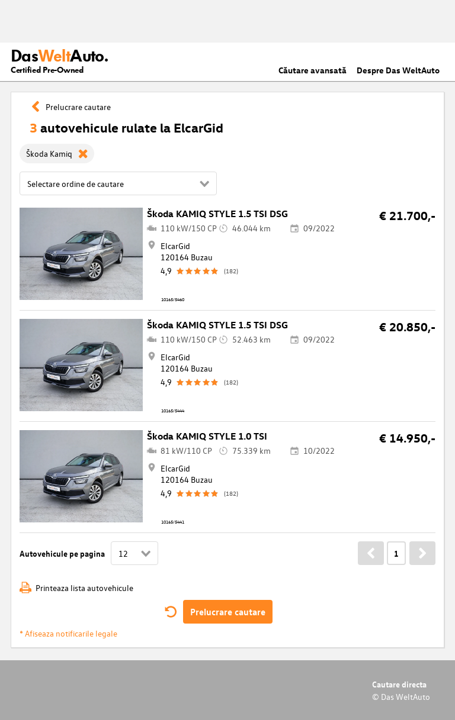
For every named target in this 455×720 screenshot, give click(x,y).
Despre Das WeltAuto (398, 70)
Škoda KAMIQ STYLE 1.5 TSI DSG (217, 213)
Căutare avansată (312, 70)
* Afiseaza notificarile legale (68, 633)
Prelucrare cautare (227, 612)
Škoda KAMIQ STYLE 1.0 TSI (207, 436)
